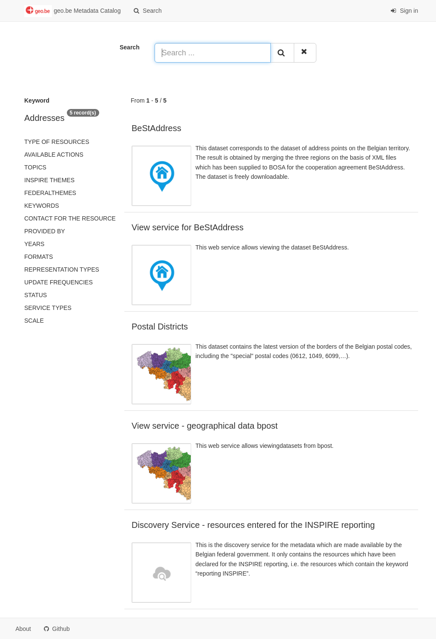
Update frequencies (58, 282)
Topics (35, 167)
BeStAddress (156, 128)
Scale (34, 320)
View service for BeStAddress (188, 227)
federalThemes (50, 192)
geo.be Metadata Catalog (72, 11)
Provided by (44, 231)
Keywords (41, 205)
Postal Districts (160, 326)
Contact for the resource (70, 218)
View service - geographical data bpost (205, 425)
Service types (48, 307)
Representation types (61, 269)
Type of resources (56, 141)
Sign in (404, 10)
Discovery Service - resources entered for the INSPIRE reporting (253, 525)
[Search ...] (213, 53)
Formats (38, 256)
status (35, 295)
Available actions (53, 154)
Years (34, 244)
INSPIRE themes (49, 180)
